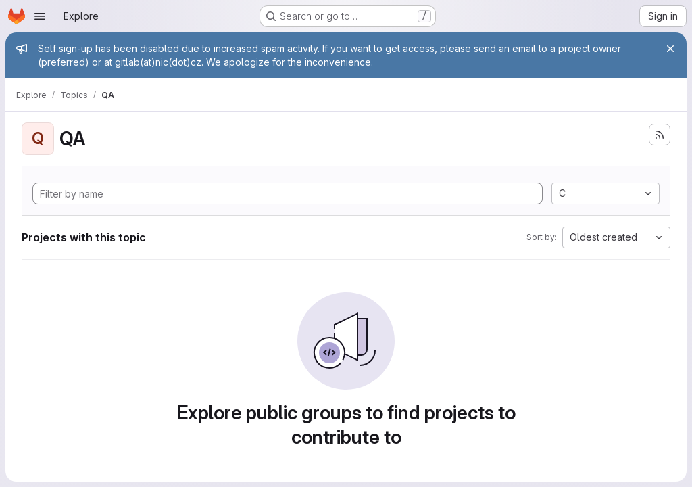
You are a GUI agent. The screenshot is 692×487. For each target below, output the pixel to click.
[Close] (670, 49)
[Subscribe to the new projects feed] (659, 134)
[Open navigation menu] (40, 16)
